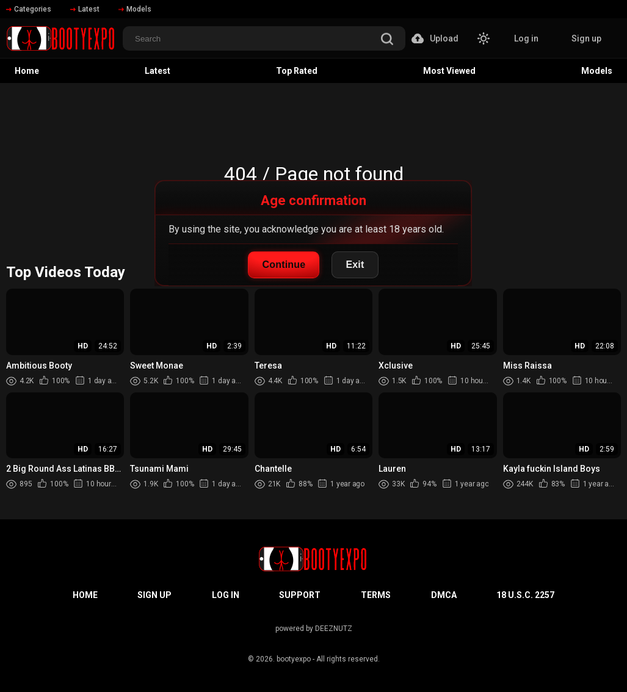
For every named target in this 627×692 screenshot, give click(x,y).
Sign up (586, 38)
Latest (85, 9)
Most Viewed (449, 71)
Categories (28, 9)
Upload (434, 38)
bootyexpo (294, 659)
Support (300, 595)
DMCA (444, 595)
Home (27, 71)
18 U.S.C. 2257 (525, 595)
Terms (376, 595)
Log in (526, 38)
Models (134, 9)
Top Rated (296, 71)
